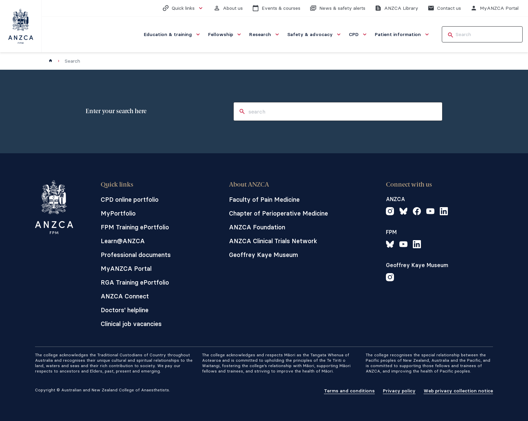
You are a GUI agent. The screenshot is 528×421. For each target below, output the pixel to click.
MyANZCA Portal (126, 268)
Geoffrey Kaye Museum (263, 255)
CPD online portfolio (130, 199)
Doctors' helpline (124, 310)
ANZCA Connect (125, 296)
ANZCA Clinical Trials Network (273, 241)
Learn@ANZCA (123, 241)
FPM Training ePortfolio (135, 227)
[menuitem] (172, 34)
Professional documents (136, 255)
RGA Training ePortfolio (135, 282)
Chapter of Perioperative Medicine (278, 213)
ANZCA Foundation (257, 227)
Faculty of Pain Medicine (264, 199)
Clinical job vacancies (131, 324)
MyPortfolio (118, 213)
